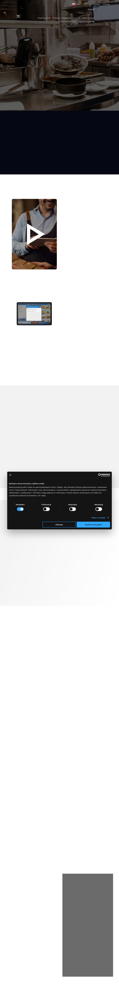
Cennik (76, 18)
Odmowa (59, 525)
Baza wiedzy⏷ (88, 18)
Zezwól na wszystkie (93, 525)
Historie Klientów (68, 22)
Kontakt (91, 9)
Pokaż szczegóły (98, 518)
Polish (76, 4)
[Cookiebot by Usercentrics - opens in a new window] (100, 475)
